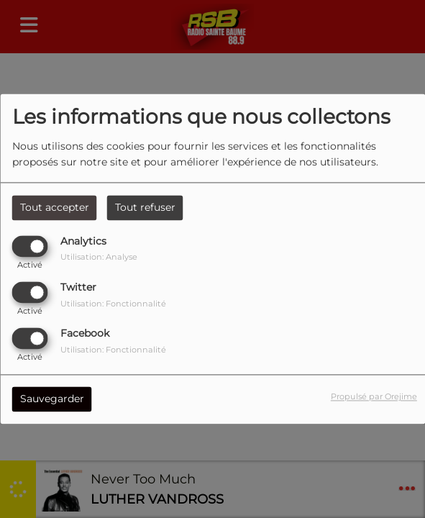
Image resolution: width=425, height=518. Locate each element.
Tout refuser (145, 207)
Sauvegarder (52, 399)
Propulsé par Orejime (374, 397)
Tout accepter (54, 207)
